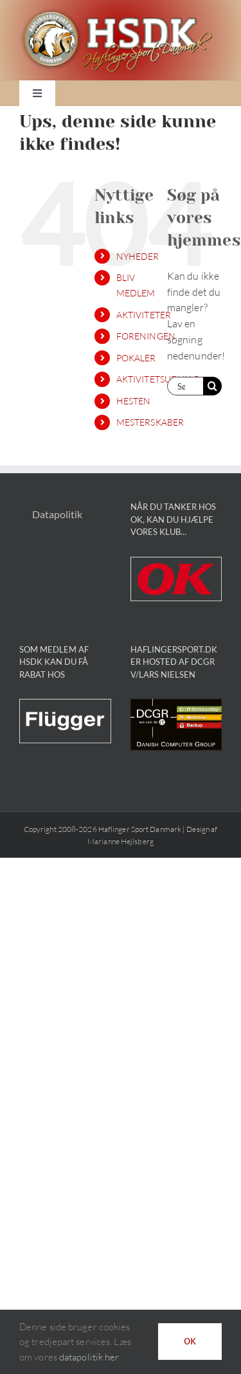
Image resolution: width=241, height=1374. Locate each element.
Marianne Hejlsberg (120, 841)
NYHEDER (137, 256)
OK (190, 1341)
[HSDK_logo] (115, 12)
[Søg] (212, 386)
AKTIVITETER (143, 314)
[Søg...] (185, 386)
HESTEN (133, 400)
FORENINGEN (145, 335)
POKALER (136, 357)
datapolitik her (89, 1357)
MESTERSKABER (150, 422)
